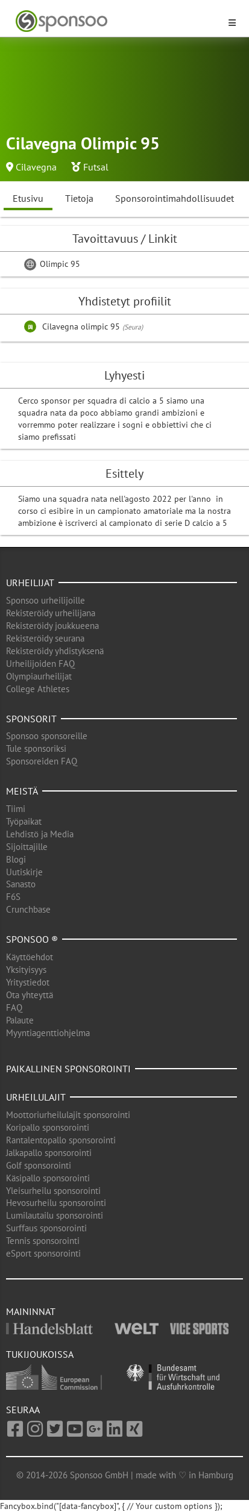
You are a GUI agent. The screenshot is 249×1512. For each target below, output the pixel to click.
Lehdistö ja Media (40, 834)
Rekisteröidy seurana (45, 638)
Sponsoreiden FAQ (41, 761)
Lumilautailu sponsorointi (54, 1215)
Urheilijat (30, 582)
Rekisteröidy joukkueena (52, 625)
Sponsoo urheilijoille (45, 600)
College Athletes (37, 689)
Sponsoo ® (32, 939)
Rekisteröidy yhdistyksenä (55, 651)
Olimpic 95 (52, 263)
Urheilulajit (36, 1097)
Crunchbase (28, 909)
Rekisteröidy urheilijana (50, 613)
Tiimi (15, 808)
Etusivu (28, 198)
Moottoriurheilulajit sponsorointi (68, 1114)
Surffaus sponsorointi (46, 1228)
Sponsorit (31, 719)
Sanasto (21, 884)
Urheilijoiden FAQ (40, 663)
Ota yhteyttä (29, 995)
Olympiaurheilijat (39, 676)
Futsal (96, 167)
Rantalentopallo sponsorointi (61, 1140)
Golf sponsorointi (38, 1165)
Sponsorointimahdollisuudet (174, 198)
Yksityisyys (26, 969)
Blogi (16, 859)
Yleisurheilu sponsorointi (53, 1190)
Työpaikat (24, 821)
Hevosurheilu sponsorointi (56, 1202)
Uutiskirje (24, 872)
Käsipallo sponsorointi (48, 1178)
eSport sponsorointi (43, 1253)
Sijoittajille (27, 846)
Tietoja (79, 198)
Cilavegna (36, 167)
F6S (13, 896)
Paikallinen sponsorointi (68, 1069)
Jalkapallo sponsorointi (49, 1152)
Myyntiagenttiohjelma (48, 1033)
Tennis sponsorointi (43, 1240)
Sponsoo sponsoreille (46, 736)
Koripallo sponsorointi (47, 1127)
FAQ (14, 1007)
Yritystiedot (27, 982)
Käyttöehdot (29, 957)
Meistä (22, 791)
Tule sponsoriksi (36, 748)
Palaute (20, 1020)
